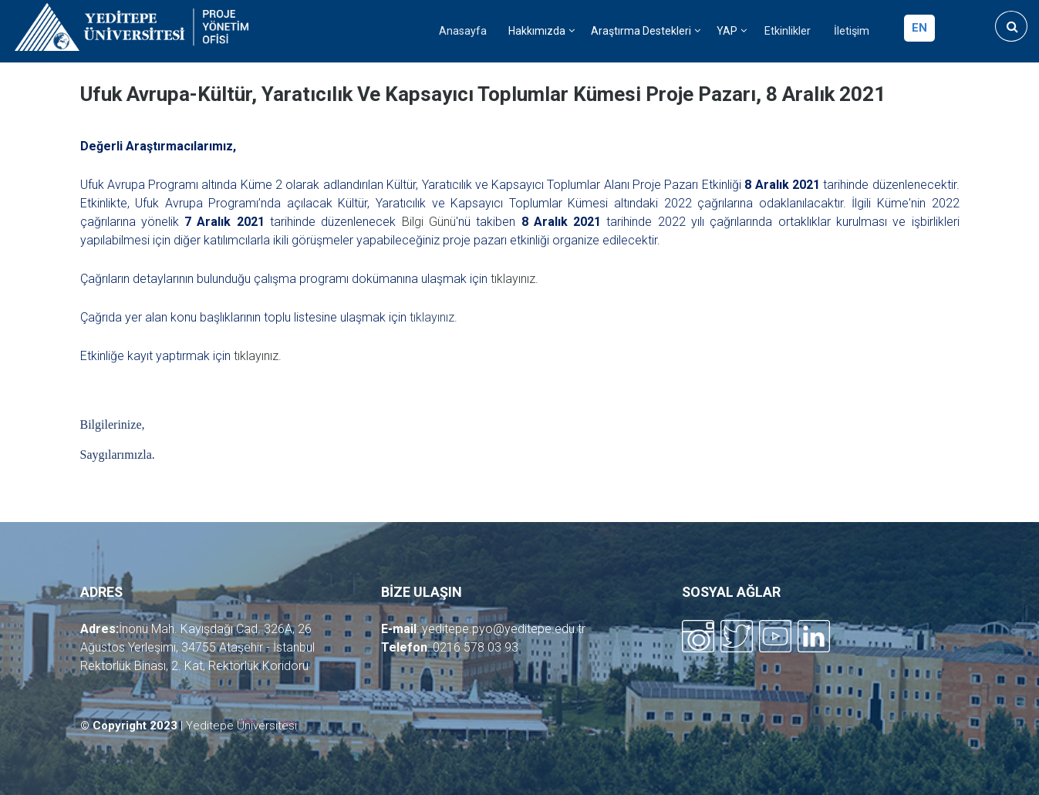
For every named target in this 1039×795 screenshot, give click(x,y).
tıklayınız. (514, 278)
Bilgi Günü (429, 221)
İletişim (851, 31)
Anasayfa (463, 31)
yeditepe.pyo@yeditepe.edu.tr (503, 629)
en (919, 28)
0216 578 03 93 (475, 647)
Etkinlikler (787, 31)
